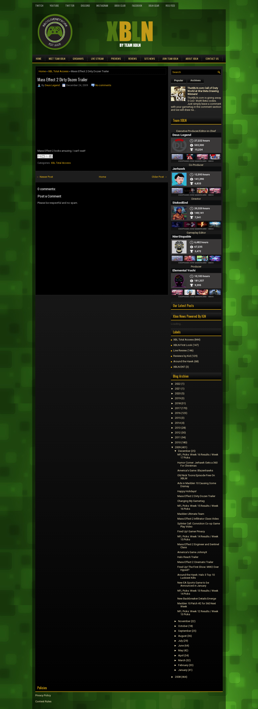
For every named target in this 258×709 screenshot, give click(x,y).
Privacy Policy (43, 695)
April (181, 655)
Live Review (180, 350)
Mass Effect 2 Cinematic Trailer (195, 562)
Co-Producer (196, 164)
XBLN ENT (179, 366)
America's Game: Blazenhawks (195, 470)
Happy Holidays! (187, 491)
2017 (178, 408)
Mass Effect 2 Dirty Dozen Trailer (62, 79)
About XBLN (192, 58)
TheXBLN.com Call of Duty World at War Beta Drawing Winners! (203, 91)
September (184, 630)
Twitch (39, 5)
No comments (103, 85)
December (184, 450)
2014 (178, 422)
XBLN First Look (182, 345)
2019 (178, 398)
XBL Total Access (58, 71)
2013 (178, 427)
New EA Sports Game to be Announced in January (193, 584)
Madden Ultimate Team (190, 513)
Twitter (69, 5)
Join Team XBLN (170, 58)
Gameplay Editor (196, 232)
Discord (85, 5)
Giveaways (78, 58)
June (181, 645)
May (180, 650)
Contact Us (212, 58)
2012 (178, 432)
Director (196, 198)
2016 (178, 413)
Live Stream (97, 58)
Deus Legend (52, 85)
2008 (178, 676)
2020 (178, 393)
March (181, 660)
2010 (178, 442)
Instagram (102, 5)
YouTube (54, 5)
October (183, 626)
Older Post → (159, 176)
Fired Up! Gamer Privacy (191, 531)
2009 (178, 447)
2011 (178, 437)
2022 (178, 383)
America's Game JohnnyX (192, 552)
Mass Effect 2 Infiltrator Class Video (198, 518)
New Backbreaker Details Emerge (196, 598)
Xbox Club (120, 5)
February (183, 665)
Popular (178, 80)
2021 (178, 388)
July (180, 640)
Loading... (176, 323)
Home (38, 58)
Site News (149, 58)
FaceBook (137, 5)
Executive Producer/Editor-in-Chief (196, 131)
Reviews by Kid (182, 355)
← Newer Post (44, 176)
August (182, 635)
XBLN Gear (154, 5)
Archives (195, 80)
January (182, 669)
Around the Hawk (183, 361)
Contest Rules (43, 701)
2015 (178, 417)
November (184, 621)
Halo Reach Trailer (187, 557)
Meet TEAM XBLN (57, 58)
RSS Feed (170, 5)
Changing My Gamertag (191, 500)
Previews (116, 58)
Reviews (132, 58)
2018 (178, 403)
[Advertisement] (82, 304)
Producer (196, 266)
